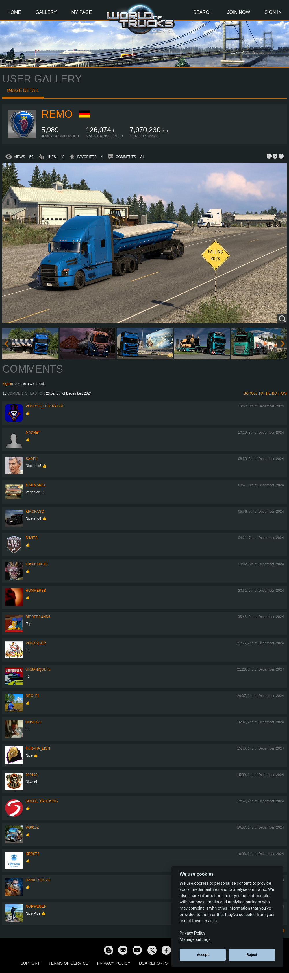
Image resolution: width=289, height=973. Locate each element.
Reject (252, 954)
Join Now (238, 12)
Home (14, 12)
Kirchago (35, 512)
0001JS (32, 775)
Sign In (273, 12)
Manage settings (195, 939)
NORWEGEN (36, 906)
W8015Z (32, 827)
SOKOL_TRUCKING (42, 801)
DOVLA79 (33, 722)
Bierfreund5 (38, 617)
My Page (81, 12)
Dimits (32, 538)
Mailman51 (35, 485)
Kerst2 (32, 854)
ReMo (57, 114)
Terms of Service (68, 963)
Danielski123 (38, 880)
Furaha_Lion (38, 748)
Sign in (7, 384)
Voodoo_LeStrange (45, 406)
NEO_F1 (32, 696)
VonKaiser (36, 643)
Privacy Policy (113, 963)
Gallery (46, 12)
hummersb (36, 590)
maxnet (33, 433)
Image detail (23, 90)
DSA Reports (153, 963)
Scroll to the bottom (265, 393)
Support (30, 963)
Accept (203, 954)
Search (203, 12)
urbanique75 (38, 669)
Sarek (32, 459)
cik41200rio (36, 564)
